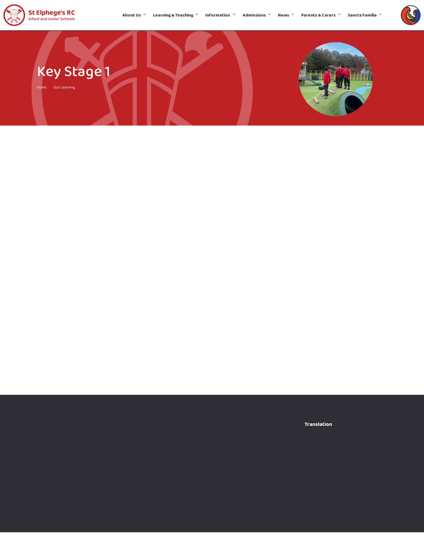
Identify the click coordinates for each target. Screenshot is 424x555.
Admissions (254, 15)
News (283, 15)
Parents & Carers (318, 15)
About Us (131, 15)
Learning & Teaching (173, 15)
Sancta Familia (362, 15)
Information (218, 15)
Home (41, 87)
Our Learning (64, 87)
